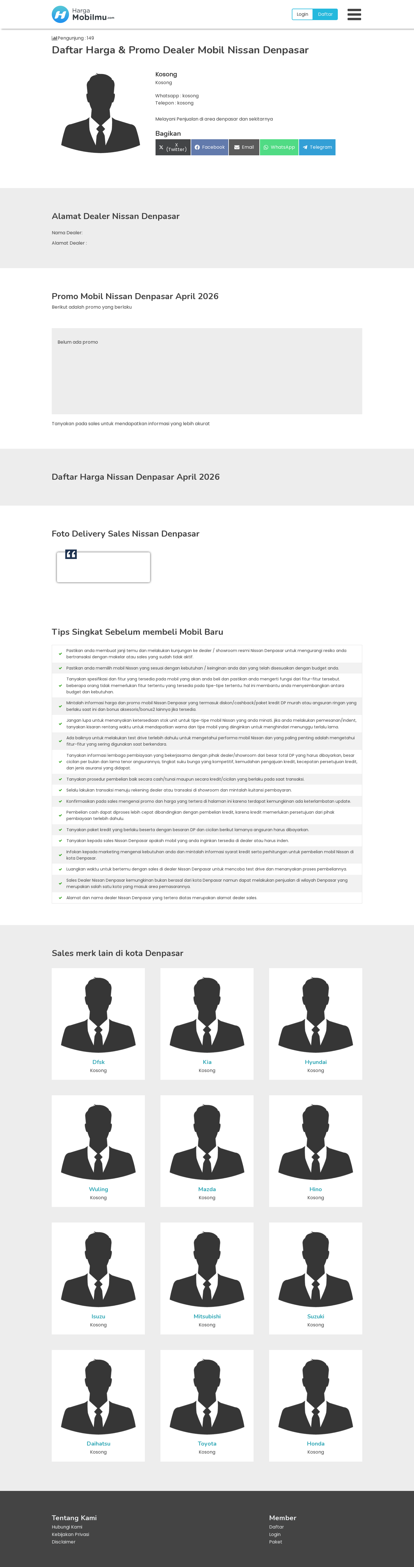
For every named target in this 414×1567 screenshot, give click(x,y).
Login (302, 14)
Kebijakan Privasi (70, 1534)
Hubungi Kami (67, 1527)
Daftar (325, 14)
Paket (275, 1542)
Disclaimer (64, 1542)
